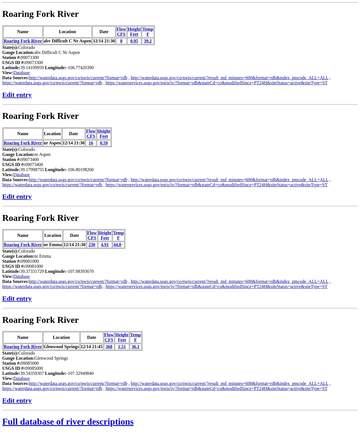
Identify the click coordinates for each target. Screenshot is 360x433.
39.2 (148, 40)
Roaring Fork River (40, 14)
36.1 (136, 346)
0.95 (134, 40)
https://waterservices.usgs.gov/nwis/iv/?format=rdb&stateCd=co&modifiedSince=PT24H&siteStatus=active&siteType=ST (217, 82)
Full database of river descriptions (68, 421)
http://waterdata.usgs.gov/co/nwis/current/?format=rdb (78, 77)
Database (21, 72)
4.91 (105, 244)
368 (108, 346)
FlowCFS (121, 32)
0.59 (104, 142)
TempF (147, 32)
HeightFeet (134, 32)
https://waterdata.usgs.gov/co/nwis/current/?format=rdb (52, 82)
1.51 (122, 346)
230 (92, 244)
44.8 (117, 244)
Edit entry (17, 94)
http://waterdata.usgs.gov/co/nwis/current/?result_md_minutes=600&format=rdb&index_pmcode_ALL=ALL (229, 77)
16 (91, 142)
